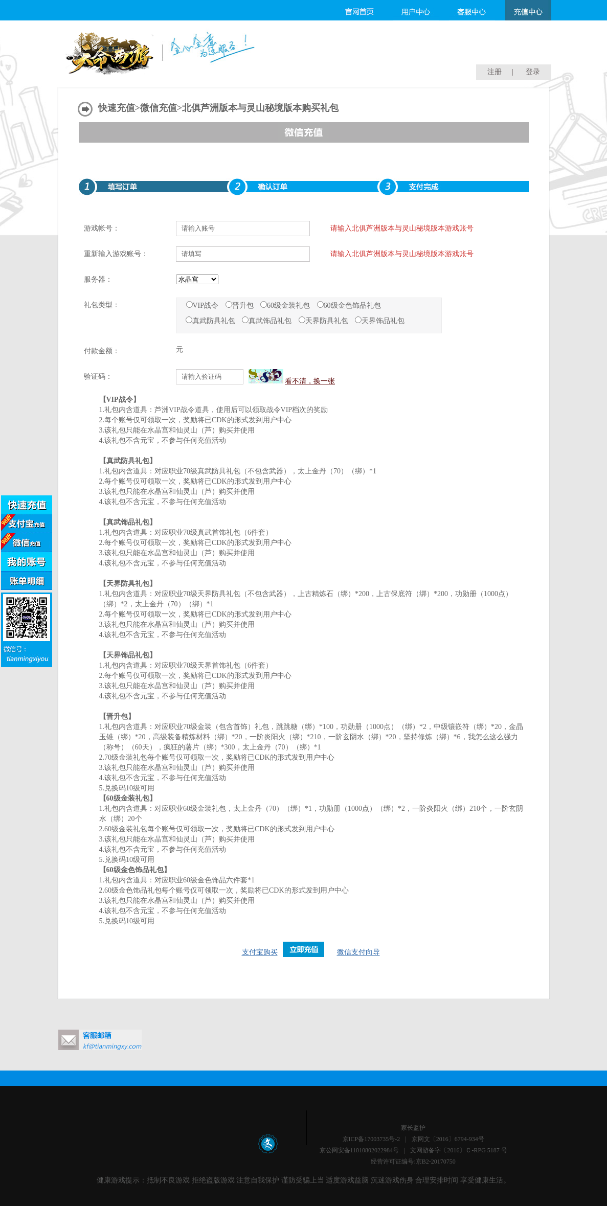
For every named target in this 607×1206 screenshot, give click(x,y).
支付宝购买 (260, 952)
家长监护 (413, 1127)
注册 (494, 72)
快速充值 (116, 108)
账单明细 (26, 580)
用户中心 (416, 10)
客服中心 (472, 10)
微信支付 (26, 542)
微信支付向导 (358, 952)
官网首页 (359, 10)
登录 (533, 72)
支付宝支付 (26, 523)
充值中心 (528, 10)
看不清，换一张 (310, 381)
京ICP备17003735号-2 (371, 1139)
